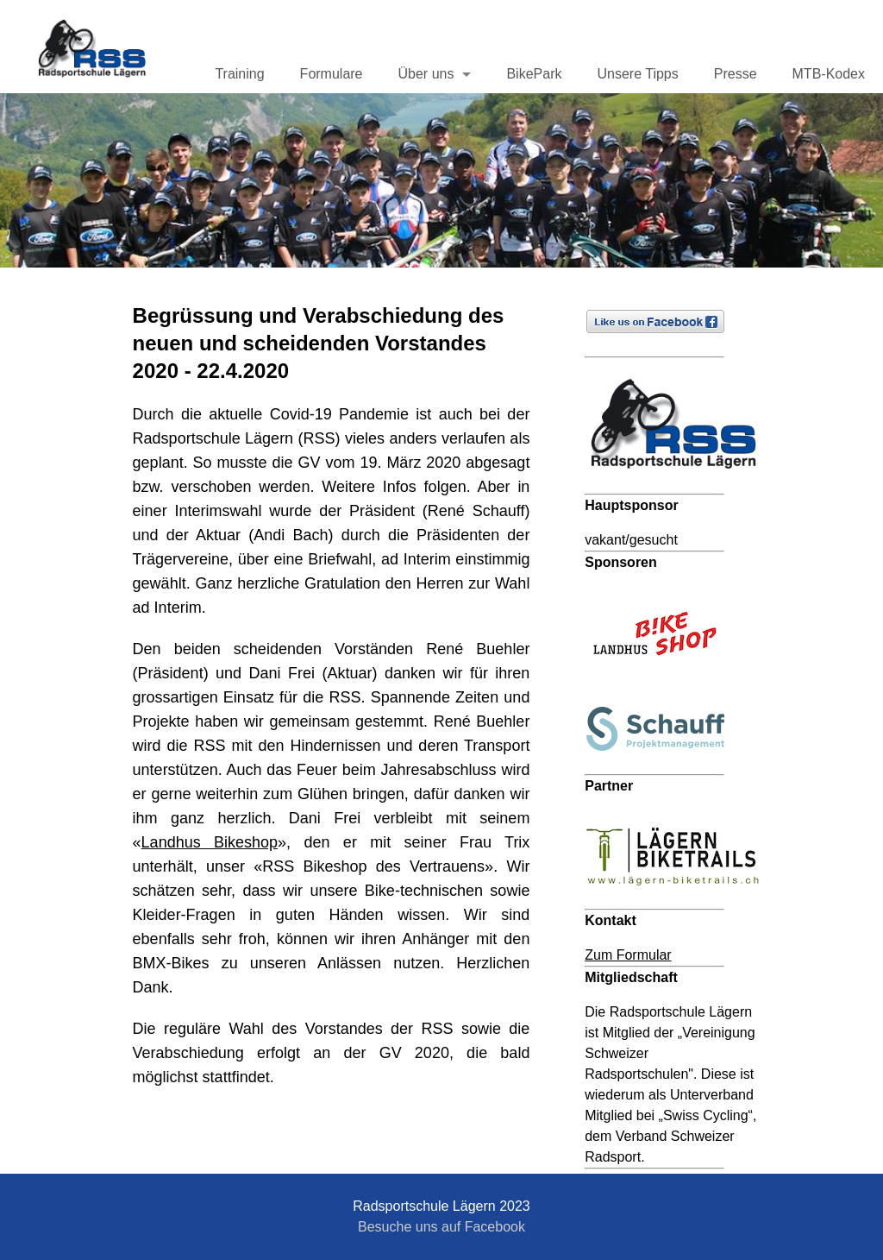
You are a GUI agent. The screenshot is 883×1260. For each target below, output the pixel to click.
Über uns (426, 73)
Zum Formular (628, 955)
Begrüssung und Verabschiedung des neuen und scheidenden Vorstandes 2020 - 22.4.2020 (318, 343)
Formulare (331, 73)
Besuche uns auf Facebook (441, 1226)
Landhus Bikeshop (209, 842)
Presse (735, 73)
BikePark (533, 73)
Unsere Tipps (637, 73)
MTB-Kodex (828, 73)
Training (239, 73)
